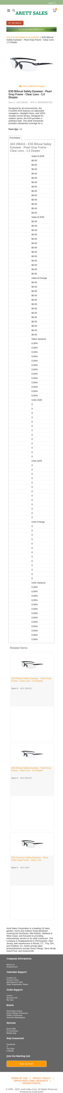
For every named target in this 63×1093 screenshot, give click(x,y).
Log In (51, 3)
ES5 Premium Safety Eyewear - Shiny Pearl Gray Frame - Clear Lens (29, 856)
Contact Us (11, 973)
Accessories (33, 37)
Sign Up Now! (26, 1059)
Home (9, 37)
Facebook (10, 1039)
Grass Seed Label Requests (31, 1075)
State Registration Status (17, 979)
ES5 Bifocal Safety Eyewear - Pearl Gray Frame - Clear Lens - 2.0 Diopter (31, 677)
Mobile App (11, 1028)
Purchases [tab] (15, 135)
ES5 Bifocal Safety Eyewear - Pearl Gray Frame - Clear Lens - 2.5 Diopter (31, 766)
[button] (31, 145)
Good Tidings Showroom (17, 1008)
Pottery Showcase (14, 1010)
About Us (10, 959)
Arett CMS (10, 1024)
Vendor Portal (31, 1078)
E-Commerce (12, 1026)
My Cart (9, 995)
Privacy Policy (12, 975)
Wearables (20, 37)
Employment (11, 962)
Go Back (16, 23)
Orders (9, 990)
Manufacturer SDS (14, 977)
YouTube (10, 1043)
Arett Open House (14, 1006)
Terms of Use (19, 1073)
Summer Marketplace (15, 1012)
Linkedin (10, 1045)
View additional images (34, 86)
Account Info (11, 993)
